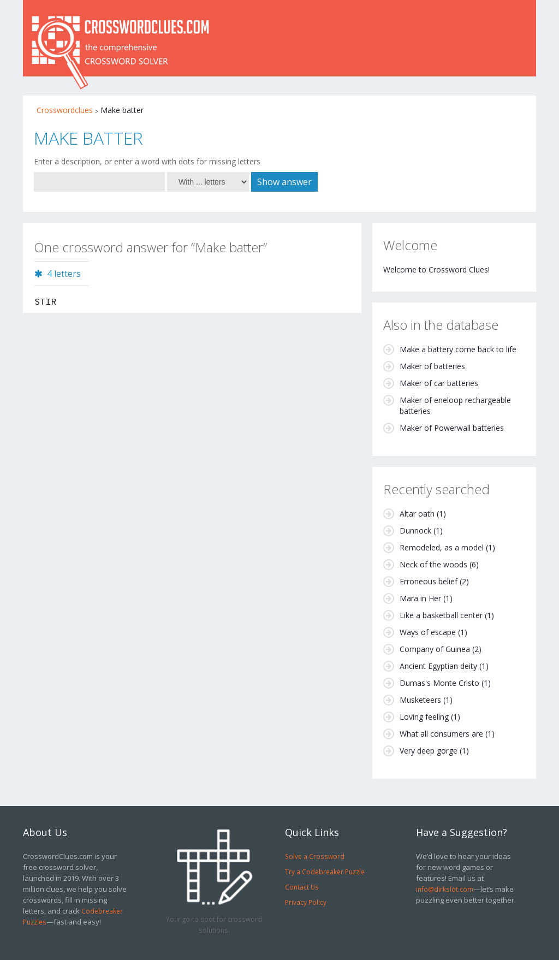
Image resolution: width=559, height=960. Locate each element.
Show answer (284, 182)
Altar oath (417, 513)
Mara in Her (420, 598)
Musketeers (420, 700)
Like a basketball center (441, 615)
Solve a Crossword (314, 856)
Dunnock (415, 530)
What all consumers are (441, 733)
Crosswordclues (65, 110)
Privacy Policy (305, 902)
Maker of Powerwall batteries (452, 428)
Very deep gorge (428, 750)
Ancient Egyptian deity (438, 666)
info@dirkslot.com (444, 889)
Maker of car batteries (439, 383)
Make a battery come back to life (458, 349)
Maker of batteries (432, 366)
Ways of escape (428, 632)
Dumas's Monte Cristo (439, 683)
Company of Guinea (435, 649)
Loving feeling (424, 717)
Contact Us (302, 886)
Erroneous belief (428, 581)
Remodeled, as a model (442, 547)
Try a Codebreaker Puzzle (325, 871)
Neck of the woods (433, 564)
